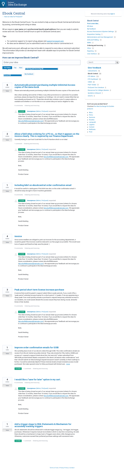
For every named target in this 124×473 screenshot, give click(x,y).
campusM (92, 122)
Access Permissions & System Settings (100, 31)
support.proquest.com (55, 41)
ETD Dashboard (93, 79)
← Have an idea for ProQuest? (12, 17)
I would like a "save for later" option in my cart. (38, 379)
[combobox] (101, 62)
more (68, 364)
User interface (92, 54)
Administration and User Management (100, 37)
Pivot (90, 132)
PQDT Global (92, 85)
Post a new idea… (93, 23)
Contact (72, 468)
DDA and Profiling (93, 40)
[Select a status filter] (13, 75)
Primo (91, 115)
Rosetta (91, 120)
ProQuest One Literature (96, 87)
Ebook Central (93, 73)
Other (89, 48)
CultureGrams (92, 71)
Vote (7, 91)
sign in (112, 14)
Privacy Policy (64, 468)
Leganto (91, 124)
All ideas (90, 26)
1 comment (18, 143)
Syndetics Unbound (94, 93)
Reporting (90, 51)
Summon (92, 117)
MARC (89, 43)
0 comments (19, 105)
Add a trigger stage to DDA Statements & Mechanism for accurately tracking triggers (43, 425)
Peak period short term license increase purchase (39, 289)
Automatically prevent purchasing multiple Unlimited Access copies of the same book (45, 86)
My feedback (29, 74)
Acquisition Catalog (93, 34)
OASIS (90, 82)
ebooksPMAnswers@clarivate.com (31, 121)
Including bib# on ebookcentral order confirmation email (43, 185)
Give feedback (94, 68)
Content (91, 127)
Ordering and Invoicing (32, 105)
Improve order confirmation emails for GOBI (37, 347)
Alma (91, 112)
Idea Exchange (17, 4)
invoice (18, 236)
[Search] (117, 62)
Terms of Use (54, 468)
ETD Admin (92, 76)
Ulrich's (90, 96)
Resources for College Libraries (98, 90)
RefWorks (92, 129)
